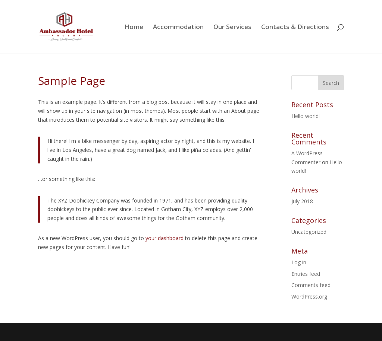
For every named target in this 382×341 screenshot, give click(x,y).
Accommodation (178, 27)
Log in (298, 262)
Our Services (232, 27)
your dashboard (164, 238)
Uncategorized (308, 231)
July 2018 (302, 201)
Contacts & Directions (295, 27)
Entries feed (305, 273)
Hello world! (305, 115)
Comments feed (311, 285)
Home (133, 27)
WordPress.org (309, 296)
